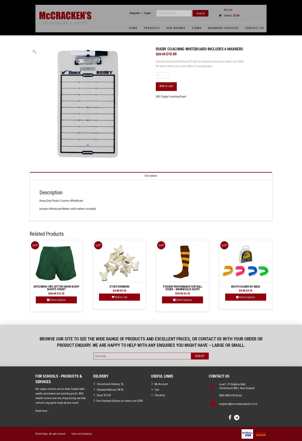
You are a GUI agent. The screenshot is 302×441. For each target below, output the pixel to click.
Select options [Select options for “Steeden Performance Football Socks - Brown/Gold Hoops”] (182, 299)
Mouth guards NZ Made (245, 286)
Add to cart (166, 86)
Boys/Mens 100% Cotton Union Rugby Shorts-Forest (56, 288)
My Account (161, 384)
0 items (228, 15)
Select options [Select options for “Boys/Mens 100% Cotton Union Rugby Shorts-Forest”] (56, 299)
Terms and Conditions (81, 434)
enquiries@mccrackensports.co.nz (238, 403)
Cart (157, 389)
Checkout (160, 395)
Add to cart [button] (119, 297)
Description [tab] (151, 175)
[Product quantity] (162, 75)
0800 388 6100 (227, 395)
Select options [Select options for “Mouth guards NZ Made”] (245, 297)
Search (200, 13)
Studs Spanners (119, 286)
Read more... (42, 410)
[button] (34, 51)
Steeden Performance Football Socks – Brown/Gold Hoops (182, 288)
